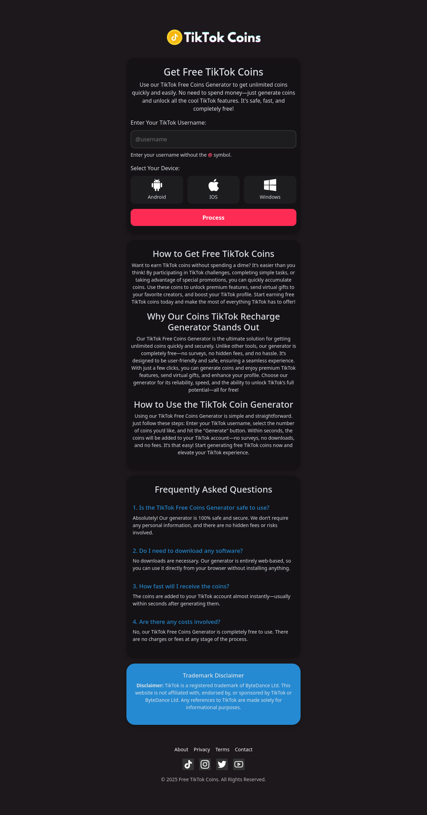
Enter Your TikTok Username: (168, 122)
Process (213, 217)
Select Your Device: (155, 168)
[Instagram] (205, 763)
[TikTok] (188, 763)
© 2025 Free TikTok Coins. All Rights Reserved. (213, 779)
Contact (244, 749)
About (181, 749)
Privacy (202, 749)
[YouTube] (239, 763)
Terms (223, 749)
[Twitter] (222, 763)
